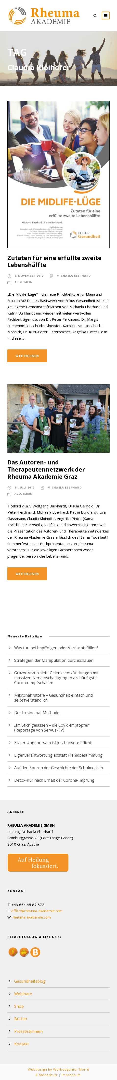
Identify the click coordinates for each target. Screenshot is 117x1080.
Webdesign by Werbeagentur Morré (58, 1069)
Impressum (70, 1075)
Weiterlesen (28, 356)
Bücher (20, 1019)
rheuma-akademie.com (31, 917)
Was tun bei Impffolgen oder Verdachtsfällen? (53, 648)
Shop (18, 1006)
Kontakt (20, 1044)
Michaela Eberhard (74, 275)
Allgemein (23, 282)
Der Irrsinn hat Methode (34, 712)
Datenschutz (48, 1075)
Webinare (22, 994)
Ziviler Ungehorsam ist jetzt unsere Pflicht (50, 742)
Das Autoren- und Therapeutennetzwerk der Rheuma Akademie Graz (55, 469)
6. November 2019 (29, 275)
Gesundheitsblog (29, 981)
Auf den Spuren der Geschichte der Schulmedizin (57, 767)
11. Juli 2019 (24, 487)
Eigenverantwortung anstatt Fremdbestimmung (55, 755)
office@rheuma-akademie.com (37, 911)
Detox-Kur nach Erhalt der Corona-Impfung (51, 780)
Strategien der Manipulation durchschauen (51, 660)
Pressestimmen (27, 1031)
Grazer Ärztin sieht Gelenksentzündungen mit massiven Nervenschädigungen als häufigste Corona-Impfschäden (60, 678)
